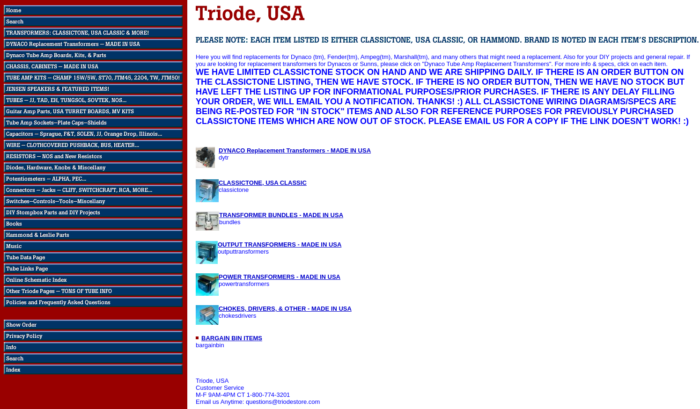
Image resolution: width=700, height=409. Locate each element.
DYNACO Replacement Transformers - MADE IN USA (295, 150)
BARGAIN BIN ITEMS (231, 338)
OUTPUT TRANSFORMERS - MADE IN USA (279, 244)
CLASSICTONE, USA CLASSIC (263, 182)
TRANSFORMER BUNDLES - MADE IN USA (281, 215)
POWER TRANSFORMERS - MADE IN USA (279, 276)
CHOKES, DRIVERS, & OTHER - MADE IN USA (285, 308)
